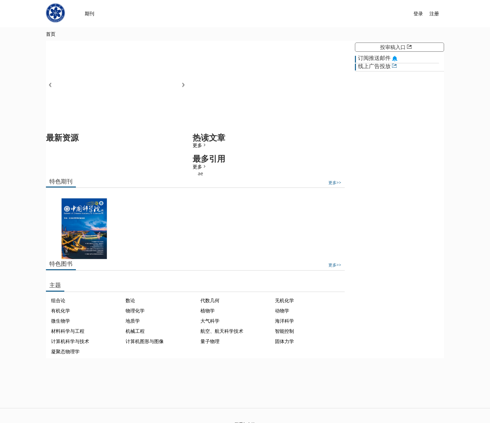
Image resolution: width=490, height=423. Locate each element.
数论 (130, 300)
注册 (434, 13)
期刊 (89, 13)
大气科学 (209, 321)
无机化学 (284, 300)
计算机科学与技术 (70, 341)
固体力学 (284, 341)
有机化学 (60, 310)
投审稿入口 (396, 47)
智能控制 (284, 331)
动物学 (282, 310)
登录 (418, 13)
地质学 (133, 321)
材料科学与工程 (67, 331)
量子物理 (209, 341)
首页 (50, 34)
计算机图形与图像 (145, 341)
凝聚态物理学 (65, 351)
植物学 (207, 310)
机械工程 (135, 331)
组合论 (58, 300)
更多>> (334, 182)
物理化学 (135, 310)
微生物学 (60, 321)
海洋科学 (284, 321)
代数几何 (209, 300)
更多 (200, 145)
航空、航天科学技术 (221, 331)
